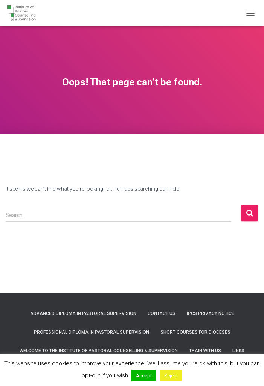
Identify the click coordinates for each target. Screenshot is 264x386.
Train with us (205, 350)
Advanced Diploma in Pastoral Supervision (83, 313)
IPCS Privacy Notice (210, 313)
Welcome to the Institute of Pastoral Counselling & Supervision (99, 350)
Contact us (161, 313)
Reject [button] (171, 375)
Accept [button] (144, 375)
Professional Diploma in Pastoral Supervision (91, 332)
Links (238, 350)
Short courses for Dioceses (195, 332)
